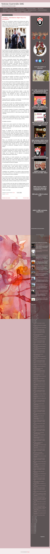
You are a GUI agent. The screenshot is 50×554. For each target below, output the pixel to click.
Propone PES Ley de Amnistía (37, 452)
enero (34, 522)
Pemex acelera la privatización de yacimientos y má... (38, 335)
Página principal (5, 8)
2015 (33, 526)
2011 (33, 531)
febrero (34, 520)
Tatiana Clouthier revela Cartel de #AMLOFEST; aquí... (38, 354)
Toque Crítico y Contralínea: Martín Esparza (14, 11)
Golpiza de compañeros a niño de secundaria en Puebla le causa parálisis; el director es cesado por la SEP (42, 284)
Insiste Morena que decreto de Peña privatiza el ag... (38, 404)
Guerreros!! (4, 11)
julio (34, 320)
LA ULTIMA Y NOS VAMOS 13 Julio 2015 (42, 260)
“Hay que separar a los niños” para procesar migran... (38, 418)
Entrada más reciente (6, 197)
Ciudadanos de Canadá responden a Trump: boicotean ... (38, 437)
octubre (34, 316)
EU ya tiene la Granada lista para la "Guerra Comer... (38, 454)
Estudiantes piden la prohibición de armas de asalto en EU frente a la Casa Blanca (42, 255)
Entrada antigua (26, 197)
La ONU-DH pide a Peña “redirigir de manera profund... (38, 482)
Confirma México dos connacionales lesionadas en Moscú (38, 433)
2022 (33, 307)
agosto (34, 319)
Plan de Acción (12, 8)
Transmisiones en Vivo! (27, 11)
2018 (33, 312)
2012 (33, 530)
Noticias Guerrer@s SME (13, 4)
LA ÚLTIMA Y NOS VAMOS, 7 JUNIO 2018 (39, 507)
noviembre (35, 315)
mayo (34, 516)
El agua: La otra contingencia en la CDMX (39, 493)
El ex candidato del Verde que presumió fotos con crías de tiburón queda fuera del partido (42, 278)
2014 (33, 527)
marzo (34, 519)
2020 (33, 310)
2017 (33, 523)
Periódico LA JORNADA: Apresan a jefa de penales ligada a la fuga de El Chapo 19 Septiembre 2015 (42, 251)
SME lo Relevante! (40, 8)
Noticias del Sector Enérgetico (31, 8)
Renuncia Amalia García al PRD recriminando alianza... (38, 369)
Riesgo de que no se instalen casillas (38, 425)
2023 (33, 306)
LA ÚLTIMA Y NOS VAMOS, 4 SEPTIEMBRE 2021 (40, 244)
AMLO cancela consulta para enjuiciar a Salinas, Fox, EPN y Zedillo (42, 266)
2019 (33, 311)
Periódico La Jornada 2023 (20, 8)
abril (34, 518)
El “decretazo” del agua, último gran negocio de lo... (38, 416)
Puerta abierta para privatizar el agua (38, 329)
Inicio (16, 197)
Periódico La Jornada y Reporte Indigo (41, 297)
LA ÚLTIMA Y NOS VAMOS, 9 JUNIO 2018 (39, 498)
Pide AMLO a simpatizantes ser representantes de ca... (38, 443)
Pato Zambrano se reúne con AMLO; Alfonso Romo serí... (38, 374)
